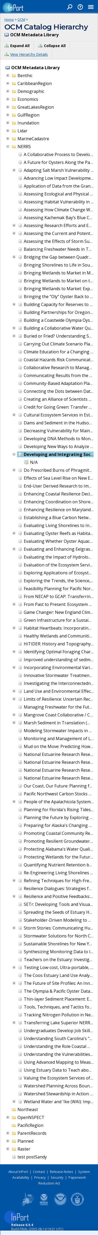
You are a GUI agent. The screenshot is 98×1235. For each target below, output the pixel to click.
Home (9, 19)
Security (57, 1177)
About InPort (18, 1171)
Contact (39, 1171)
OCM (21, 19)
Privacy (40, 1177)
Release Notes (61, 1171)
